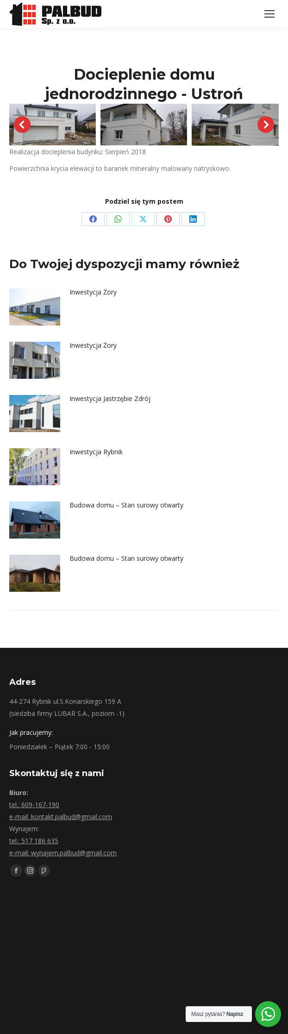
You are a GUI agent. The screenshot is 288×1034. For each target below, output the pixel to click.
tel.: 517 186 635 (33, 840)
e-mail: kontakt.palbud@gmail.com (60, 816)
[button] (22, 124)
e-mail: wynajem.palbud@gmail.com (63, 852)
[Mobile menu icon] (269, 14)
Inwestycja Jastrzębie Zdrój (109, 398)
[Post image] (34, 307)
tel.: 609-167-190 (34, 804)
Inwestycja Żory (93, 292)
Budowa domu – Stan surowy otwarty (126, 505)
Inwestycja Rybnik (96, 451)
